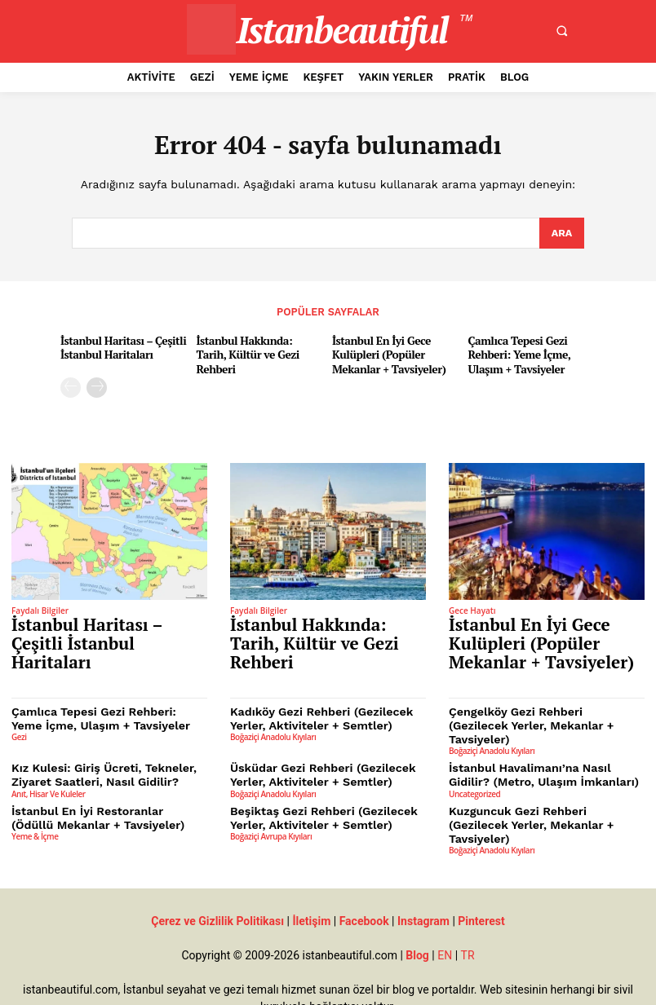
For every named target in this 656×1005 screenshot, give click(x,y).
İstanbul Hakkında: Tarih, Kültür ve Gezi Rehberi (257, 346)
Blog (417, 905)
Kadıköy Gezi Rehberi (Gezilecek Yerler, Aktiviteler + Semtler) (313, 703)
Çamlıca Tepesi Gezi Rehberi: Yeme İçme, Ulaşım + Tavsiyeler (516, 353)
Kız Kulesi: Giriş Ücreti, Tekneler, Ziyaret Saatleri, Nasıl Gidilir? (95, 743)
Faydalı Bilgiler (40, 607)
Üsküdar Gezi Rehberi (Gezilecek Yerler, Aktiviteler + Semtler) (315, 743)
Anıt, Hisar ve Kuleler (48, 760)
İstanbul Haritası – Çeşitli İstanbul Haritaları (119, 346)
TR (468, 905)
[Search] (562, 234)
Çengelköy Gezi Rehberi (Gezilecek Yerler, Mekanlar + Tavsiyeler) (538, 703)
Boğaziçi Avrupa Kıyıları (271, 800)
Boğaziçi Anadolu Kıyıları (273, 720)
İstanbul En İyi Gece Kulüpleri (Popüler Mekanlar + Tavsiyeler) (385, 353)
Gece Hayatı (472, 607)
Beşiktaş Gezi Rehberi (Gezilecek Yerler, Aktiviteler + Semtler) (315, 783)
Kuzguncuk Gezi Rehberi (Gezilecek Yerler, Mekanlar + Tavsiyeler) (540, 783)
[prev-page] (70, 384)
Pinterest (481, 871)
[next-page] (96, 384)
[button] (561, 31)
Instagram (423, 871)
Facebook (364, 871)
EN (444, 905)
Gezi (19, 720)
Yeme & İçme (34, 800)
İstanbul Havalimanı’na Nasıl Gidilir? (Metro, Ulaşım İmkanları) (543, 743)
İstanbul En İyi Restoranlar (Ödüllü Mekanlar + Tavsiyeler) (101, 783)
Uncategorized (474, 760)
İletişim (311, 871)
